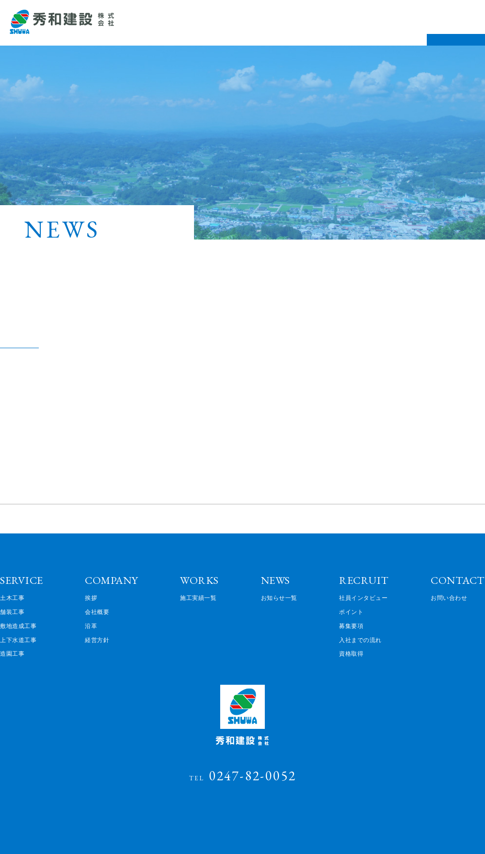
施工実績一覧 (198, 597)
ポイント (351, 611)
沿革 (91, 625)
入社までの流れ (360, 639)
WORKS (199, 580)
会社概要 (97, 611)
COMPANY (111, 580)
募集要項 (351, 625)
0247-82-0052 (242, 775)
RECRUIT (364, 580)
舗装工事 (12, 611)
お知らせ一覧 (279, 597)
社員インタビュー (363, 597)
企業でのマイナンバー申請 (67, 333)
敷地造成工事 (18, 625)
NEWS (275, 580)
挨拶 (91, 597)
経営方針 (97, 639)
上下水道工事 (18, 639)
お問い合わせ (449, 597)
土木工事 (12, 597)
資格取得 (351, 653)
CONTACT (458, 580)
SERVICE (21, 580)
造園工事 (12, 653)
